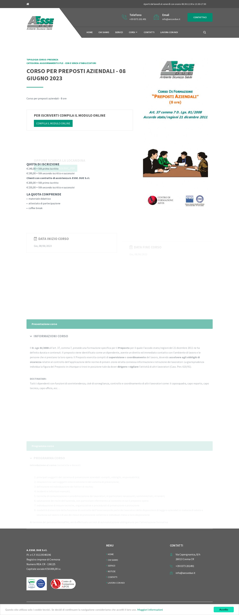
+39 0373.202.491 (137, 19)
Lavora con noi (169, 32)
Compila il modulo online (53, 125)
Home (90, 32)
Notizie (112, 571)
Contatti (149, 32)
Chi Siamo (113, 559)
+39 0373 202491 (185, 566)
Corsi (132, 32)
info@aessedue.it (171, 19)
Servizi (119, 32)
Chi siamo (103, 32)
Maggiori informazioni (150, 610)
